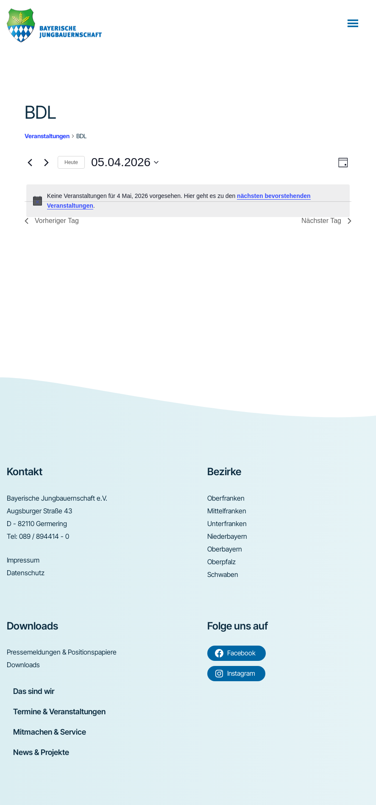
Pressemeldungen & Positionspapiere (62, 652)
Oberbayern (224, 549)
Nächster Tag (326, 220)
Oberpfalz (221, 561)
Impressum (23, 560)
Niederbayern (227, 536)
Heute (71, 162)
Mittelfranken (226, 511)
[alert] (188, 200)
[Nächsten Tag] (46, 162)
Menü (353, 22)
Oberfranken (226, 498)
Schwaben (222, 574)
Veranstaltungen (47, 135)
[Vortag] (30, 162)
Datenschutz (26, 572)
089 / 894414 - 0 (44, 536)
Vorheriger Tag (52, 220)
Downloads (23, 664)
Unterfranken (227, 523)
